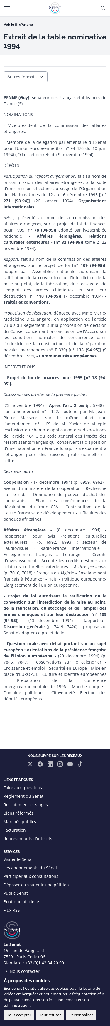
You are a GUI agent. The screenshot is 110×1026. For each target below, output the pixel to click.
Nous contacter (25, 971)
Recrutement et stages (26, 804)
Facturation (15, 830)
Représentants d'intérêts (28, 838)
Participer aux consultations (31, 876)
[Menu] (7, 8)
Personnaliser (81, 1015)
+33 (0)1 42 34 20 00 (44, 962)
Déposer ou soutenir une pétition (36, 884)
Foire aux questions (23, 787)
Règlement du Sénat (23, 796)
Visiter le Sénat (18, 859)
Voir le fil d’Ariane (18, 24)
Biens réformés (18, 813)
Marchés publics (20, 821)
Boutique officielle (21, 901)
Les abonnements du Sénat (30, 867)
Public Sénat (16, 893)
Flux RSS (12, 910)
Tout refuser (50, 1015)
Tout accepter (19, 1015)
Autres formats (22, 77)
